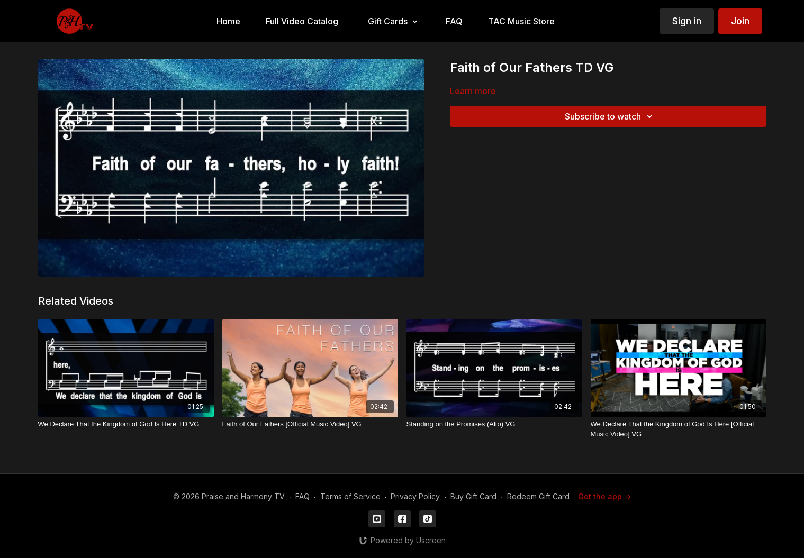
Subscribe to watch (610, 116)
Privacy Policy (415, 496)
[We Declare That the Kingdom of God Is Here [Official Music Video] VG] (678, 429)
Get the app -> (604, 496)
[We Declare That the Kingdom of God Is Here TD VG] (126, 424)
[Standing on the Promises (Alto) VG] (494, 424)
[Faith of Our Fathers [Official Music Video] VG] (310, 424)
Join (740, 20)
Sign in (686, 20)
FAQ (302, 496)
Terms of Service (350, 496)
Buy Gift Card (473, 496)
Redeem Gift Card (538, 496)
